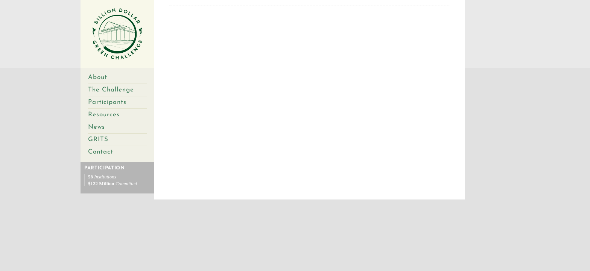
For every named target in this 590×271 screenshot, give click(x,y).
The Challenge (111, 90)
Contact (100, 152)
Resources (104, 114)
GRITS (98, 139)
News (96, 127)
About (97, 77)
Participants (107, 102)
